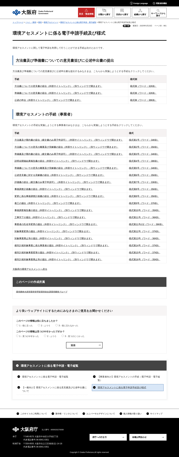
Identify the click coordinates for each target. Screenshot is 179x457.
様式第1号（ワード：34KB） (144, 140)
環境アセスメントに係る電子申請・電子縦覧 (78, 22)
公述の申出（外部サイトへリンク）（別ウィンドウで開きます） (47, 100)
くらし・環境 (30, 22)
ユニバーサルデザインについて (100, 414)
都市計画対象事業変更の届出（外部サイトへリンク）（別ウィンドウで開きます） (57, 252)
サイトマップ (156, 414)
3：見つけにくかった (74, 336)
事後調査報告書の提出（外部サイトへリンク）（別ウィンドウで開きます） (53, 210)
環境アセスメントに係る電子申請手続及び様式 (122, 387)
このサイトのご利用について (33, 414)
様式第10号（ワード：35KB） (144, 210)
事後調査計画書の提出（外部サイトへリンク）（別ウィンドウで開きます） (53, 189)
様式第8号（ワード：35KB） (144, 189)
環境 (40, 22)
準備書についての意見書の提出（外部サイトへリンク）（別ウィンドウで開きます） (58, 93)
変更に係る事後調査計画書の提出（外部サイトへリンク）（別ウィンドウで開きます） (59, 196)
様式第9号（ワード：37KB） (144, 203)
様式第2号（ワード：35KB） (144, 147)
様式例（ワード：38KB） (143, 100)
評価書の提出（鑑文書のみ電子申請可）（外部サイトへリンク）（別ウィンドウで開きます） (63, 182)
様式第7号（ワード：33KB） (144, 182)
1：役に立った (26, 325)
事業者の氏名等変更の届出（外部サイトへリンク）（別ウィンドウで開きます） (56, 224)
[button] (139, 3)
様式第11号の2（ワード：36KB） (146, 224)
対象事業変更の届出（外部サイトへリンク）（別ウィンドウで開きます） (52, 231)
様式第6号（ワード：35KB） (144, 175)
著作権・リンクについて (66, 414)
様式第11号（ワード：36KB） (144, 217)
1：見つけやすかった (29, 336)
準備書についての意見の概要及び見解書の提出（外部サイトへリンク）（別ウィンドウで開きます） (66, 168)
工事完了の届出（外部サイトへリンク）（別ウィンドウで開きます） (50, 217)
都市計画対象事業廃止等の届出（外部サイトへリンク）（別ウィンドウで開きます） (58, 259)
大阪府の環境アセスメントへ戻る (30, 269)
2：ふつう (45, 325)
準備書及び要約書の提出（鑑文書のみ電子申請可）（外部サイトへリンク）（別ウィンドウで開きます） (68, 154)
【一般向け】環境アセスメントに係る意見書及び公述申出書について (54, 389)
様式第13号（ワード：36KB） (144, 238)
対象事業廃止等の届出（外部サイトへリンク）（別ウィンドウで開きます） (53, 238)
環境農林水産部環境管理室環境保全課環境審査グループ (41, 292)
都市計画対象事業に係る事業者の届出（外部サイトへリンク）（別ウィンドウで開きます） (61, 245)
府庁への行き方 (99, 437)
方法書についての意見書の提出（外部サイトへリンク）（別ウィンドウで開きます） (58, 86)
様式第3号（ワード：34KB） (144, 154)
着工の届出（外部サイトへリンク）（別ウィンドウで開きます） (47, 203)
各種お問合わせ (139, 437)
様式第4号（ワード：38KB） (144, 161)
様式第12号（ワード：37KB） (144, 231)
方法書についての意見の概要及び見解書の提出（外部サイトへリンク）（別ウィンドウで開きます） (66, 147)
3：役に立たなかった (68, 325)
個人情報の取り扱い (132, 414)
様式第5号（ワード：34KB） (144, 168)
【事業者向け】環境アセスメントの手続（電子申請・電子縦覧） (129, 378)
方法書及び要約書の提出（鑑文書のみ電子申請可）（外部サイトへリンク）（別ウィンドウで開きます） (68, 140)
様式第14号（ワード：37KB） (144, 245)
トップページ (18, 22)
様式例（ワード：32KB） (143, 86)
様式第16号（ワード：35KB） (144, 259)
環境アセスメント (51, 22)
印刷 (127, 26)
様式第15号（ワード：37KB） (144, 252)
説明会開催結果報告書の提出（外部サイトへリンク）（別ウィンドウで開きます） (57, 161)
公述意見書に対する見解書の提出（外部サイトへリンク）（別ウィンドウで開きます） (59, 175)
